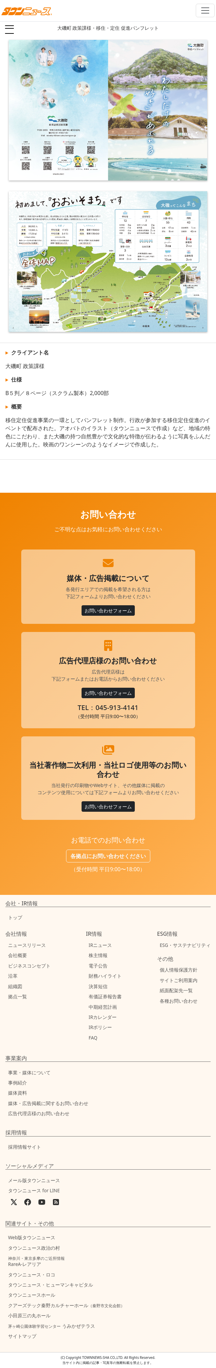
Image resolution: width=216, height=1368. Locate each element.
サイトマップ (22, 1336)
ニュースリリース (27, 945)
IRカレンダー (103, 1017)
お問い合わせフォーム (108, 610)
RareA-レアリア (36, 1261)
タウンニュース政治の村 (34, 1248)
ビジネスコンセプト (29, 965)
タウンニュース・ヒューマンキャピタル (50, 1284)
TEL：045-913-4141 (108, 707)
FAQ (93, 1037)
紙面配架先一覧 (176, 990)
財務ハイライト (105, 976)
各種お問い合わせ (178, 1001)
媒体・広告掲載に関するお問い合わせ (48, 1103)
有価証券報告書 (105, 996)
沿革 (13, 976)
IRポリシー (100, 1027)
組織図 (15, 986)
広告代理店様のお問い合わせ (38, 1113)
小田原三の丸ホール (29, 1315)
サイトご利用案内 (178, 980)
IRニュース (100, 945)
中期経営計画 (103, 1007)
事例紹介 (17, 1082)
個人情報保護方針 (178, 970)
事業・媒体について (29, 1072)
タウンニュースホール (31, 1295)
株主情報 (98, 955)
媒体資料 (17, 1093)
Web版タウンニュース (31, 1237)
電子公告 (98, 965)
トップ (15, 917)
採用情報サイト (24, 1147)
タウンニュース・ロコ (31, 1274)
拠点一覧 (17, 996)
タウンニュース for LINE (34, 1190)
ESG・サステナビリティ (185, 945)
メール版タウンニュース (34, 1180)
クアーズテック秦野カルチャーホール (66, 1305)
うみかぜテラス (51, 1326)
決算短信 (98, 986)
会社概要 (17, 955)
